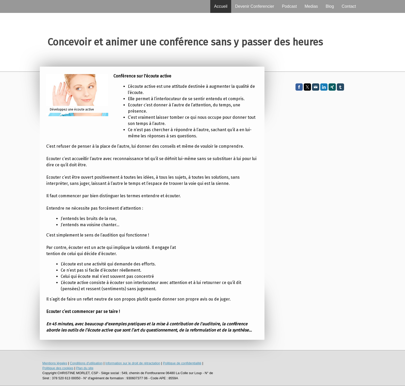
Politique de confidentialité (182, 363)
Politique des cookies (57, 368)
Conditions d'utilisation (86, 363)
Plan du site (85, 368)
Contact (349, 6)
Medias (311, 6)
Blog (330, 6)
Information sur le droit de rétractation (132, 363)
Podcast (289, 6)
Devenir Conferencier (254, 6)
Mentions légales (54, 363)
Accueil (221, 6)
